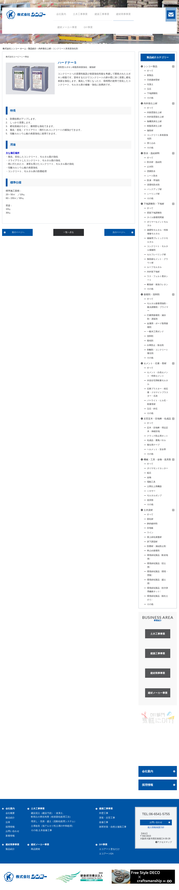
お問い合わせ (12, 831)
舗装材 (150, 130)
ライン (150, 532)
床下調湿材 (152, 541)
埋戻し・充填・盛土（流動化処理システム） (53, 821)
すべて (150, 70)
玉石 (149, 89)
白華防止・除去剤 (155, 345)
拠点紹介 (10, 817)
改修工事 (103, 822)
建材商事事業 (12, 844)
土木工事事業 (38, 808)
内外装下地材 (153, 271)
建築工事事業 (106, 808)
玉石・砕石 (152, 408)
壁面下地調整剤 (154, 213)
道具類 (150, 500)
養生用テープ (153, 445)
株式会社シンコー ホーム (14, 48)
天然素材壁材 (153, 80)
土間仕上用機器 (154, 486)
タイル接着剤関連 (155, 217)
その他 (150, 98)
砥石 (149, 473)
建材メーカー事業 (40, 844)
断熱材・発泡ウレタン (157, 284)
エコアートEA (106, 853)
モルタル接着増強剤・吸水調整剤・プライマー (157, 307)
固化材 (150, 519)
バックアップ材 (154, 189)
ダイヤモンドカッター (157, 468)
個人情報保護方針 (156, 827)
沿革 (8, 822)
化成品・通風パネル (156, 440)
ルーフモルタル (154, 267)
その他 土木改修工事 (41, 830)
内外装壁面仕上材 (155, 117)
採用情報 (147, 784)
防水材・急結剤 (154, 162)
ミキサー (151, 491)
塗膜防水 (151, 171)
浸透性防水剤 (153, 184)
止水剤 (150, 166)
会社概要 (10, 813)
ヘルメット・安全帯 (156, 449)
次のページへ (119, 232)
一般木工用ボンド (155, 331)
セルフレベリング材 (156, 254)
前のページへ (18, 232)
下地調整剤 (152, 93)
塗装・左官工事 (107, 817)
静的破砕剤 (152, 523)
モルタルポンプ (154, 495)
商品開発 (35, 849)
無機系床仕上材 (154, 121)
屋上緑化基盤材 (154, 537)
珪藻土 (150, 84)
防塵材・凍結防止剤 (156, 546)
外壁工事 (103, 813)
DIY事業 (103, 844)
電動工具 (151, 482)
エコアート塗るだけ (109, 849)
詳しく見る (157, 756)
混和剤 (150, 336)
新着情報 (10, 835)
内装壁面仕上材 (154, 112)
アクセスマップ (163, 842)
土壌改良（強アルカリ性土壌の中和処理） (52, 826)
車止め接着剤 (153, 550)
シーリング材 (153, 194)
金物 (149, 477)
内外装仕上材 (44, 48)
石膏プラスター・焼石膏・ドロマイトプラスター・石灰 (157, 392)
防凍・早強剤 (153, 180)
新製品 (150, 75)
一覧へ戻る (68, 232)
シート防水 (152, 176)
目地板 (150, 528)
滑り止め (151, 143)
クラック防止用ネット (157, 436)
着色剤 (150, 340)
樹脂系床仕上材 (154, 126)
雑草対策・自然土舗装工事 (112, 826)
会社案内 (147, 771)
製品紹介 (32, 48)
